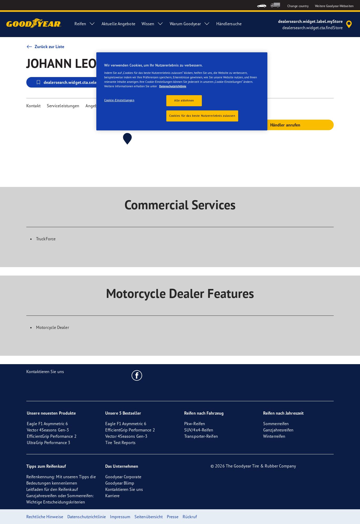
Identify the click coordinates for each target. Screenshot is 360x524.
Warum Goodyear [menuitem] (190, 24)
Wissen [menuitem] (153, 24)
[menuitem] (261, 5)
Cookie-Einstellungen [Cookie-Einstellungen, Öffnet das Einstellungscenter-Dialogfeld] (119, 100)
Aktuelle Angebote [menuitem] (118, 23)
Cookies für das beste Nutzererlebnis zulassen (202, 116)
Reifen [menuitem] (84, 24)
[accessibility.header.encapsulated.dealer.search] (316, 24)
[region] (181, 91)
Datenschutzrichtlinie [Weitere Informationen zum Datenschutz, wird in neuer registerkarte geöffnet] (172, 86)
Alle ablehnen (184, 100)
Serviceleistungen (63, 105)
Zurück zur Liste (45, 46)
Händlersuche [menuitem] (229, 23)
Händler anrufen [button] (285, 125)
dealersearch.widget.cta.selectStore (72, 82)
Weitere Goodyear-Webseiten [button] (334, 6)
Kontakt (33, 105)
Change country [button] (298, 6)
